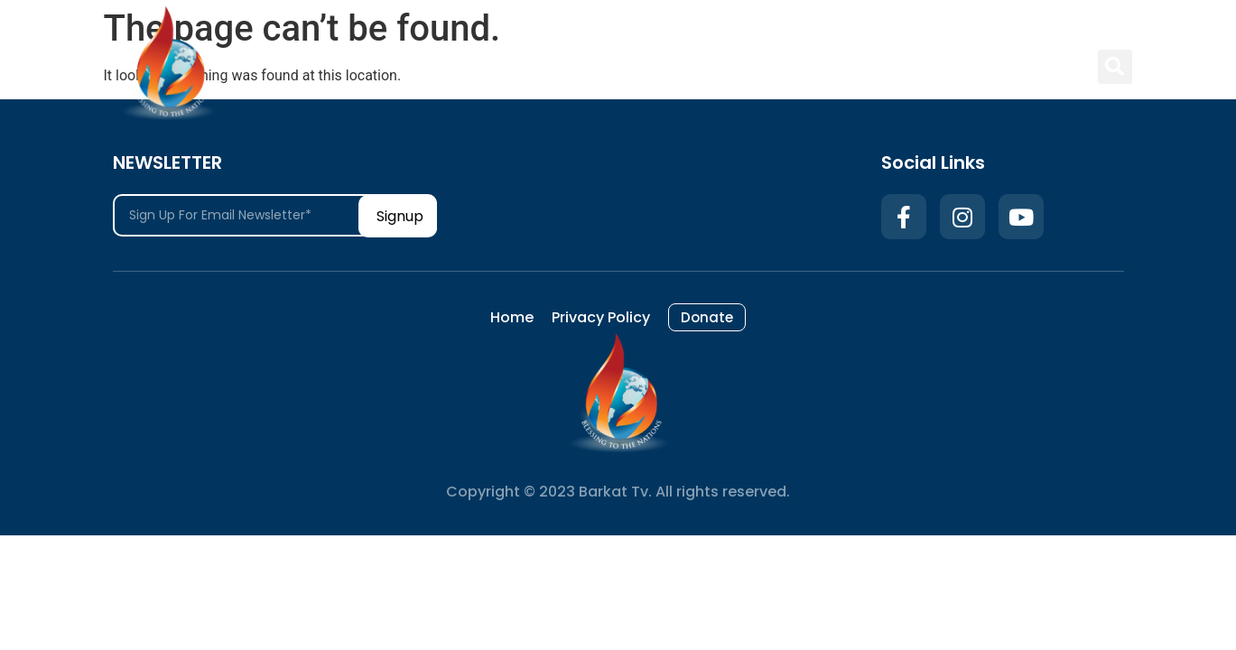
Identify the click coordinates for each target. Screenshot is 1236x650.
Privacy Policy (816, 66)
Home (714, 66)
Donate (924, 66)
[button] (1115, 67)
